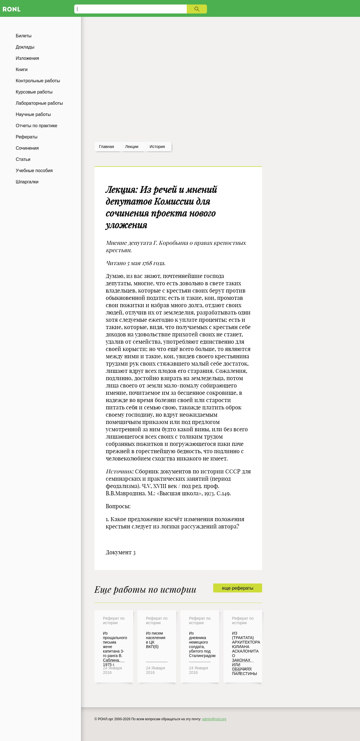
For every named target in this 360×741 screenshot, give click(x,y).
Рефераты (26, 136)
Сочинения (27, 148)
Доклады (25, 47)
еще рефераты (237, 588)
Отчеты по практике (36, 125)
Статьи (23, 159)
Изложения (27, 58)
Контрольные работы (38, 80)
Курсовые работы (34, 92)
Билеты (24, 35)
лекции (131, 146)
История (157, 146)
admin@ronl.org (214, 719)
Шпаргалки (27, 181)
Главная (106, 146)
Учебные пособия (34, 170)
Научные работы (33, 114)
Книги (22, 69)
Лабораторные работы (39, 103)
